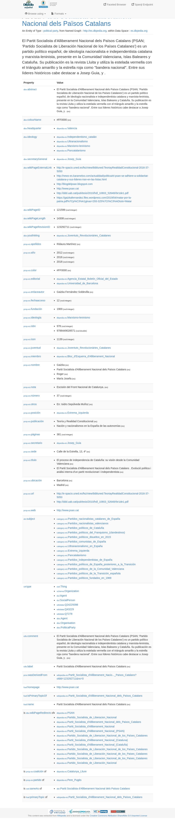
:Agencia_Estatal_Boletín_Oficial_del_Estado (87, 278)
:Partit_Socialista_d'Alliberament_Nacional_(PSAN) (90, 731)
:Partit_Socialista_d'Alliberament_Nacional (85, 726)
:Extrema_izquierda (73, 412)
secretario (33, 442)
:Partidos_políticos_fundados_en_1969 (84, 578)
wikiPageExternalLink (38, 167)
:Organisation (66, 622)
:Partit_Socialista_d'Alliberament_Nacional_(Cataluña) (92, 744)
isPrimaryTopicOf (35, 695)
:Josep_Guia (69, 159)
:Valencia (67, 128)
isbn (30, 326)
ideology (30, 136)
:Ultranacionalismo (72, 141)
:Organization (68, 591)
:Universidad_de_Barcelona (77, 283)
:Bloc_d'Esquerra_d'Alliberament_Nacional (86, 356)
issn (30, 339)
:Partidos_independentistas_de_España (84, 559)
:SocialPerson (66, 600)
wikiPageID (32, 209)
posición (32, 412)
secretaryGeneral (35, 159)
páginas (32, 434)
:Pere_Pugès (69, 780)
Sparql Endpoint (142, 4)
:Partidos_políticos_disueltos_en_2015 (84, 537)
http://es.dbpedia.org (95, 30)
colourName (32, 119)
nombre (32, 364)
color (30, 270)
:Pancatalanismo (71, 150)
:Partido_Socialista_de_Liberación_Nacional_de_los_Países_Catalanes (102, 749)
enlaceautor (34, 291)
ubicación (33, 480)
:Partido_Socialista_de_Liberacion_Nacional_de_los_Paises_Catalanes (102, 758)
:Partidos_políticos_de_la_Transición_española (88, 573)
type (27, 586)
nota (30, 387)
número (32, 395)
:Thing (62, 586)
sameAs (32, 788)
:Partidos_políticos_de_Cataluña (80, 527)
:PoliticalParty (66, 627)
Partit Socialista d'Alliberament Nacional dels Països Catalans (76, 20)
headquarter (32, 128)
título (30, 460)
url (29, 493)
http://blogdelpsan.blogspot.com (75, 184)
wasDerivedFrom (35, 675)
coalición (35, 771)
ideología (32, 317)
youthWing (32, 235)
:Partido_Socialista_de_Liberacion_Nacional (86, 717)
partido (33, 780)
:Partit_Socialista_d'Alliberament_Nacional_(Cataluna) (92, 740)
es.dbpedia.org (139, 30)
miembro (32, 356)
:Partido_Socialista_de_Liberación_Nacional (86, 762)
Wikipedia (61, 816)
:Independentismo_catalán (77, 136)
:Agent (62, 595)
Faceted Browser (115, 4)
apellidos (32, 244)
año (29, 252)
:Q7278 (64, 613)
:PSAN (65, 712)
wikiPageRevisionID (37, 226)
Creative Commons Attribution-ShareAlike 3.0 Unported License (118, 816)
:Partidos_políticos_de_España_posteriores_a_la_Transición (96, 564)
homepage (32, 687)
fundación (33, 309)
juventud (32, 347)
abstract (30, 89)
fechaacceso (34, 300)
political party (50, 30)
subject (29, 518)
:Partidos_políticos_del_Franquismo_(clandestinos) (91, 532)
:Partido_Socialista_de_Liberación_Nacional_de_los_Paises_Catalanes (102, 753)
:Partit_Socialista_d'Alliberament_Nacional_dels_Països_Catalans (99, 695)
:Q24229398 (67, 604)
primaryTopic (35, 797)
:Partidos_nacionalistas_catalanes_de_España (88, 518)
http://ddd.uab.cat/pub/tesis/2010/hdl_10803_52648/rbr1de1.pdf (92, 193)
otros (30, 404)
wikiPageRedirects (38, 712)
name (29, 704)
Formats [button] (58, 13)
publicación (34, 421)
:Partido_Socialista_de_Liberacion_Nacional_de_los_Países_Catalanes (102, 735)
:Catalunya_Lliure (72, 771)
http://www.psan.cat (68, 188)
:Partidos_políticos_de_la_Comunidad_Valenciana (90, 568)
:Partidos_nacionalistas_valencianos (82, 523)
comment (31, 636)
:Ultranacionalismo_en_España (79, 546)
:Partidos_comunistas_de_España (81, 541)
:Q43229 (65, 609)
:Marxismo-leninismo (73, 145)
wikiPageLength (35, 218)
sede (30, 451)
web (30, 510)
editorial (32, 278)
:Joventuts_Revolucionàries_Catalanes (84, 235)
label (28, 666)
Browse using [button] (35, 13)
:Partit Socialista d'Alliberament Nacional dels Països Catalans (93, 788)
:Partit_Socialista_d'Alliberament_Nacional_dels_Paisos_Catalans (99, 721)
